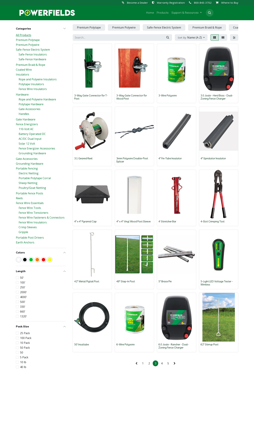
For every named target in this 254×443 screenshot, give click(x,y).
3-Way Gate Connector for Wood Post (131, 97)
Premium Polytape (28, 40)
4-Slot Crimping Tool (212, 221)
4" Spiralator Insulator (213, 158)
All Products (23, 35)
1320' (23, 316)
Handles (24, 114)
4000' (23, 297)
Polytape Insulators (31, 84)
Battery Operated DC (32, 134)
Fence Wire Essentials (30, 203)
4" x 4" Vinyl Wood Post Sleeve (133, 221)
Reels (19, 198)
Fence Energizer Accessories (37, 148)
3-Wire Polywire (167, 95)
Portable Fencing (27, 168)
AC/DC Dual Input (30, 139)
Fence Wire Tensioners (33, 213)
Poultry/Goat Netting (32, 188)
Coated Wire (24, 70)
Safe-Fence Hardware (32, 59)
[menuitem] (150, 12)
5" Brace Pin (165, 281)
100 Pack (25, 338)
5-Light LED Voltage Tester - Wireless (217, 283)
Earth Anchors (25, 242)
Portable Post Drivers (30, 237)
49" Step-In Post (125, 281)
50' (22, 278)
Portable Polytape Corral (35, 178)
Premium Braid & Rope (30, 65)
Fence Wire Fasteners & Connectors (42, 217)
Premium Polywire (27, 45)
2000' (23, 292)
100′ (22, 282)
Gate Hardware (25, 119)
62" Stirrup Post (209, 344)
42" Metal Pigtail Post (86, 281)
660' (22, 311)
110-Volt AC (26, 129)
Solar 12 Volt (27, 143)
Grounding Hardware (32, 153)
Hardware (22, 94)
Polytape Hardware (31, 104)
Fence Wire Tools (30, 208)
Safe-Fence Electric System (33, 49)
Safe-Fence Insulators (33, 54)
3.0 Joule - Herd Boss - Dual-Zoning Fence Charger (217, 97)
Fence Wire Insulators (33, 89)
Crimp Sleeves (28, 227)
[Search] (167, 37)
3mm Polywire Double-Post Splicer (132, 160)
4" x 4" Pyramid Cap (85, 221)
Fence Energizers (27, 124)
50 (21, 352)
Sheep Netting (28, 183)
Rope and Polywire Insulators (38, 79)
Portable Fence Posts (29, 193)
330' (22, 307)
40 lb (23, 367)
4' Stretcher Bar (167, 221)
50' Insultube (81, 344)
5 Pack (24, 357)
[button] (209, 13)
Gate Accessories (29, 109)
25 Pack (25, 333)
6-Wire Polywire (125, 344)
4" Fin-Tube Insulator (170, 158)
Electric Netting (28, 173)
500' (22, 302)
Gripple (23, 232)
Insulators (22, 74)
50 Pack (25, 348)
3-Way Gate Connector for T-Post (91, 97)
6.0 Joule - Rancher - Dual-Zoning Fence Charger (173, 346)
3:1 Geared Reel (83, 158)
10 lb (23, 362)
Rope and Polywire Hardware (37, 99)
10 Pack (25, 343)
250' (22, 287)
